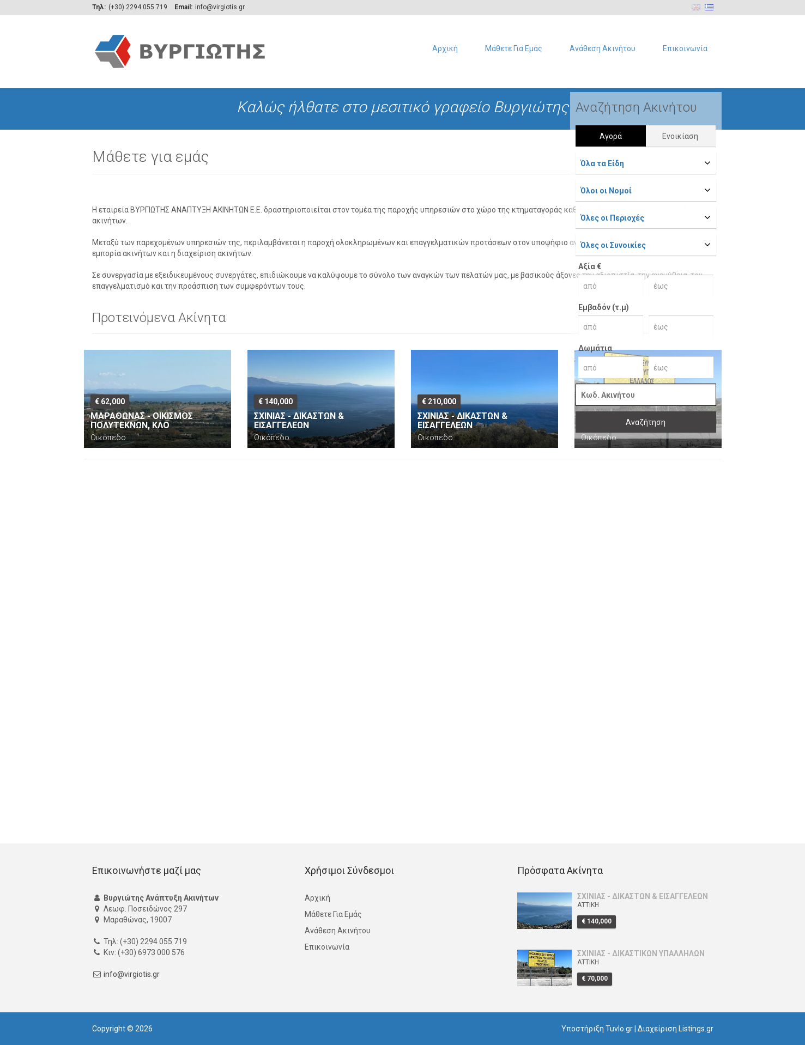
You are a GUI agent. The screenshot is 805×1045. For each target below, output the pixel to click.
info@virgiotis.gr (132, 974)
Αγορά (611, 136)
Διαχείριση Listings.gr (675, 1028)
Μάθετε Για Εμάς (513, 48)
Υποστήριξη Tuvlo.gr (597, 1028)
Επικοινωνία (685, 48)
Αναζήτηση (645, 422)
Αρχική (445, 48)
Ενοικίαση (680, 136)
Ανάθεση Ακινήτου (602, 48)
